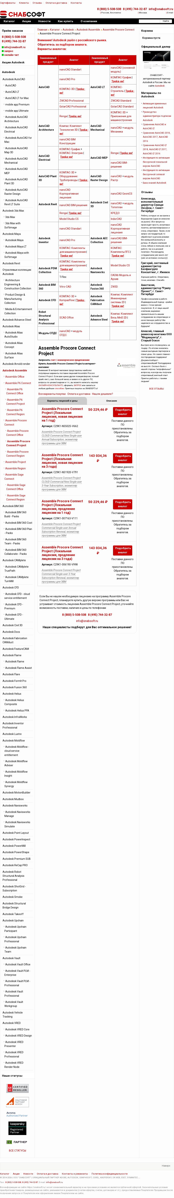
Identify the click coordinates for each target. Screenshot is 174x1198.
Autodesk (68, 29)
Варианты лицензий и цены (62, 401)
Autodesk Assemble (88, 29)
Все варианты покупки (52, 393)
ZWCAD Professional (72, 100)
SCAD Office (67, 317)
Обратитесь (46, 44)
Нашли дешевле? (102, 393)
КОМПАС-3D (67, 88)
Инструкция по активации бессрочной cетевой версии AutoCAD (156, 174)
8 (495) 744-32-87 (135, 9)
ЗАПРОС (77, 385)
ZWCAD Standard (121, 100)
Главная (42, 29)
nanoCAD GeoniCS (121, 193)
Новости (28, 1173)
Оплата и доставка (56, 2)
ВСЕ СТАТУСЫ (17, 1150)
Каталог (55, 29)
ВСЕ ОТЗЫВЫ (156, 388)
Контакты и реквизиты (75, 1173)
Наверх (166, 1165)
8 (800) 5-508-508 (109, 9)
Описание (111, 401)
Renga (63, 116)
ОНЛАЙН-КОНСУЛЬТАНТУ (50, 385)
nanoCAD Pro (67, 79)
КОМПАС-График (121, 77)
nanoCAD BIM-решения (73, 205)
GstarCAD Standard (122, 106)
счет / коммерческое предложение (70, 360)
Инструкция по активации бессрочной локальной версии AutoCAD (156, 161)
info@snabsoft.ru (161, 9)
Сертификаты (7, 2)
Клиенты (24, 2)
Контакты (76, 2)
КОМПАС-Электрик (71, 153)
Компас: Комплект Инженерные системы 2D (122, 298)
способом (59, 388)
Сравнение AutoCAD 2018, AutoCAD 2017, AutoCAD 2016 (156, 137)
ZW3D (114, 286)
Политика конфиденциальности (109, 1173)
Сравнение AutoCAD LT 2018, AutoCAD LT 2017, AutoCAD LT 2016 (155, 149)
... (139, 1177)
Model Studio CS (69, 218)
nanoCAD (116, 127)
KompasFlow (67, 300)
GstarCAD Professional (73, 106)
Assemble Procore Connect (118, 29)
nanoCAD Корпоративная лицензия (69, 193)
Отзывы (37, 2)
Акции (16, 1173)
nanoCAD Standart (70, 69)
